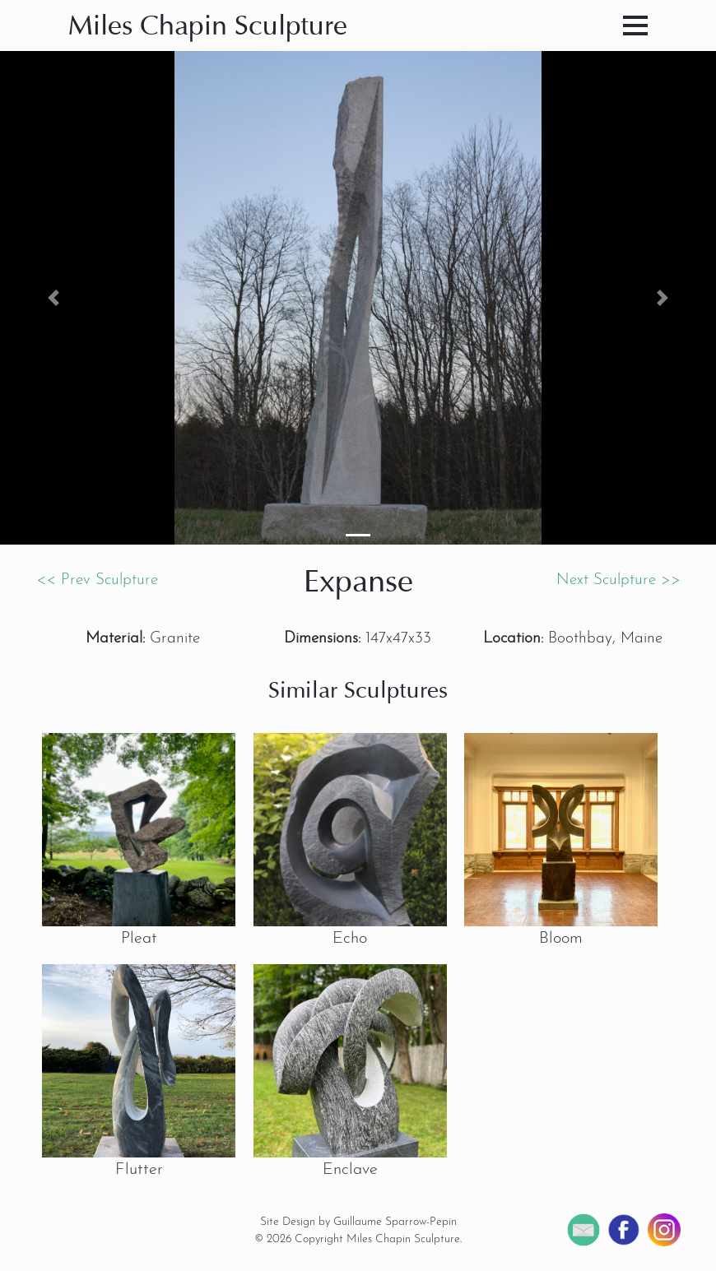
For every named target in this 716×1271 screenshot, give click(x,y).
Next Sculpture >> (618, 580)
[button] (54, 298)
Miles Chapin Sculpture (207, 27)
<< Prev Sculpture (97, 580)
